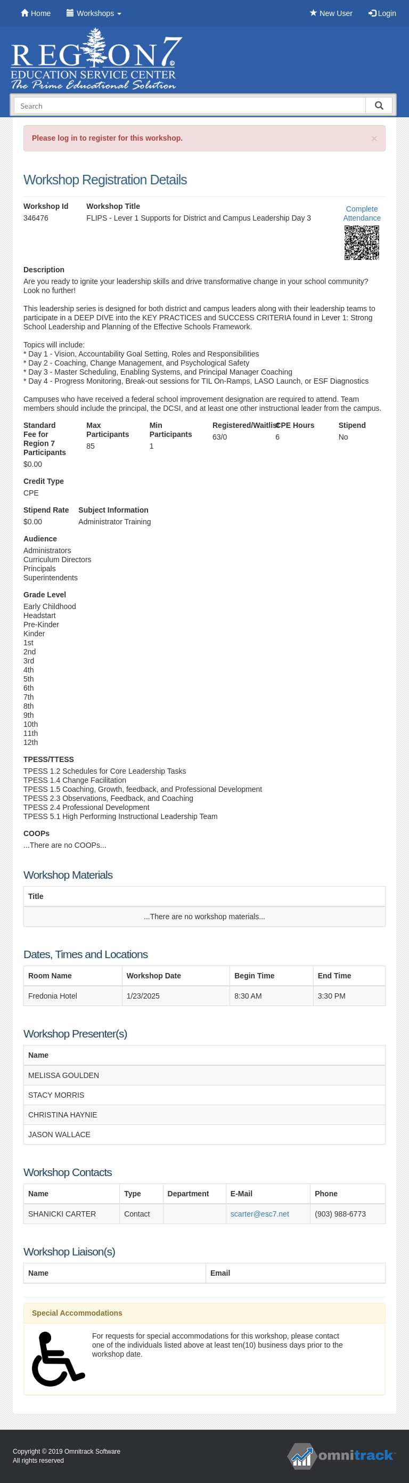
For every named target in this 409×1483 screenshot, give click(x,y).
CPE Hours (294, 425)
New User (331, 13)
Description (43, 269)
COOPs (36, 833)
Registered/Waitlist (235, 425)
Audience (40, 538)
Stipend (352, 425)
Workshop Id (46, 206)
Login (382, 13)
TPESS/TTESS (48, 759)
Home (36, 13)
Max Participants (107, 430)
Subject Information (113, 510)
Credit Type (43, 481)
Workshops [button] (94, 13)
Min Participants (171, 430)
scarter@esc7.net (260, 1214)
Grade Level (44, 594)
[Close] (374, 138)
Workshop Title (113, 206)
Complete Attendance (362, 213)
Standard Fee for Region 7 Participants (44, 439)
